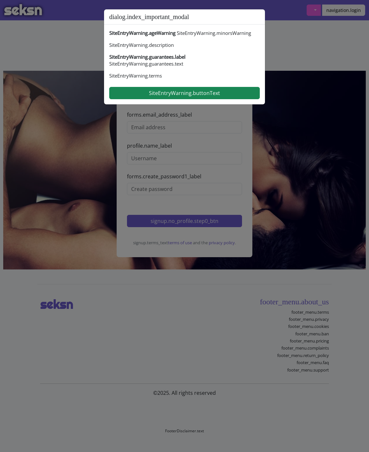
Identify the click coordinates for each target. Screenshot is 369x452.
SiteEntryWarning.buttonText (184, 93)
